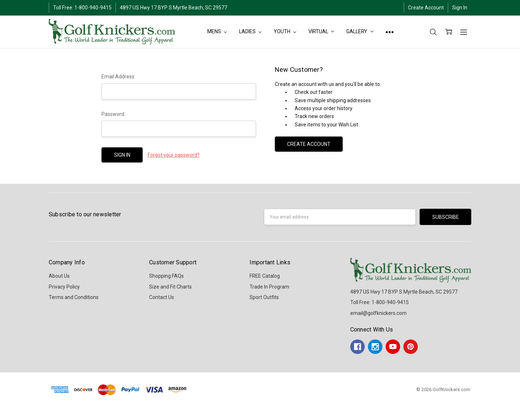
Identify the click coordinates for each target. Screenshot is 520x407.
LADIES (250, 31)
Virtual (321, 31)
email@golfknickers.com (378, 313)
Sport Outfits (264, 297)
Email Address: (118, 76)
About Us (59, 276)
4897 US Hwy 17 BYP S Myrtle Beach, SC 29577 (173, 7)
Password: (113, 114)
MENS (217, 31)
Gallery (359, 31)
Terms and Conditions (74, 297)
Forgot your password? (174, 155)
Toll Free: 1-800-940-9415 (82, 7)
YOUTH (285, 31)
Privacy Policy (64, 287)
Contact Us (161, 297)
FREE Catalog (265, 276)
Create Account (426, 7)
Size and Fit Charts (170, 287)
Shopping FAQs (166, 276)
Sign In (459, 7)
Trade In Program (269, 287)
